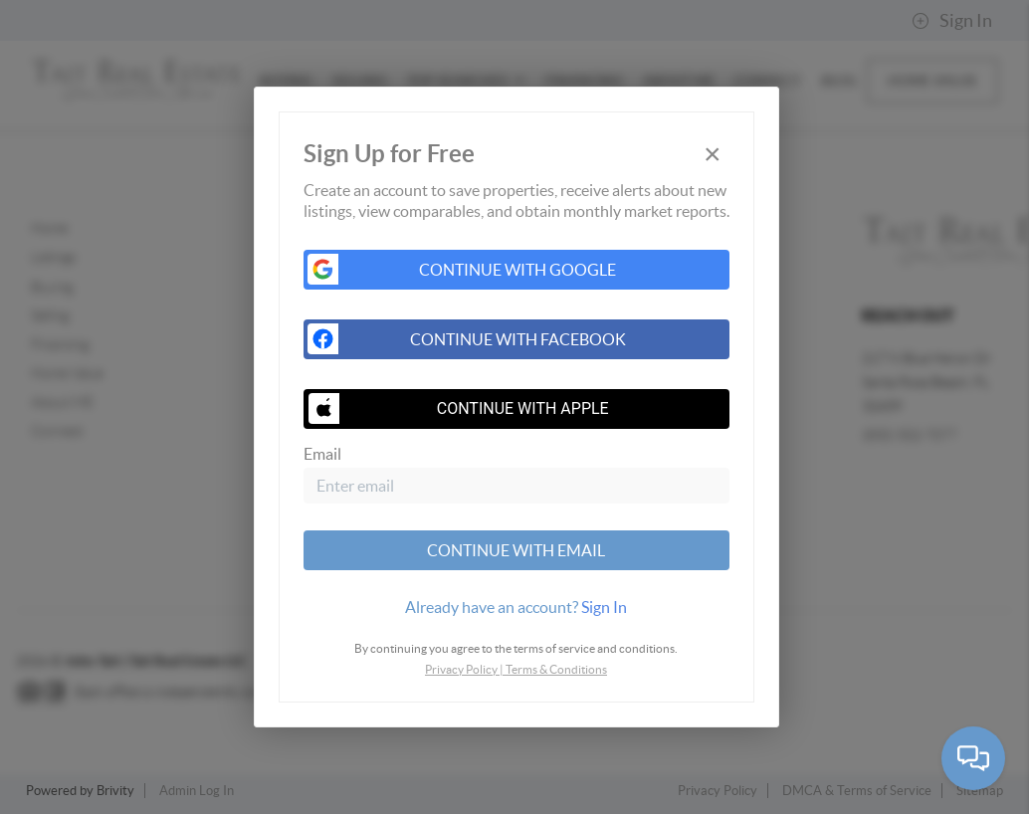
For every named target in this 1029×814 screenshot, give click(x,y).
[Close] (712, 153)
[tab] (516, 607)
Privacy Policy (461, 669)
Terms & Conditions (556, 669)
